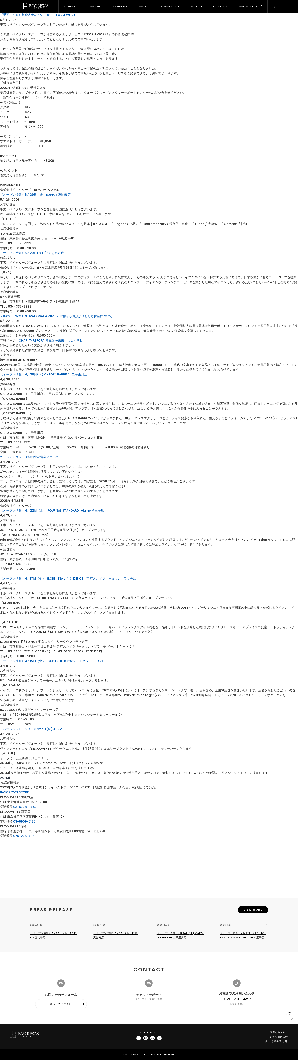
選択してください (61, 1004)
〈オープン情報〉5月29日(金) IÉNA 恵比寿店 (32, 253)
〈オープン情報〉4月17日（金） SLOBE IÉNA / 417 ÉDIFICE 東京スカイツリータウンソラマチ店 (68, 578)
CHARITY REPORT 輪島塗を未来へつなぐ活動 (51, 340)
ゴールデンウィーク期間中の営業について (29, 457)
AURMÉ (5, 777)
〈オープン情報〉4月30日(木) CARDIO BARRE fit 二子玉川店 (43, 374)
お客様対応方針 (279, 1036)
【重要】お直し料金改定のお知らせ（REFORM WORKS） (40, 15)
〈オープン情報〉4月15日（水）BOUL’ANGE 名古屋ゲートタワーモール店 (52, 661)
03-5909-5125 (24, 821)
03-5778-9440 (25, 807)
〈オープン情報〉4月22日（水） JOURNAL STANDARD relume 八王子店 (52, 510)
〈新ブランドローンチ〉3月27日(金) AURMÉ (32, 729)
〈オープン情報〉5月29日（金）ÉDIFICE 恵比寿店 (35, 194)
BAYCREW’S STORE (14, 792)
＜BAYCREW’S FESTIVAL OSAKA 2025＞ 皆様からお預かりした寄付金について (56, 316)
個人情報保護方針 (276, 1041)
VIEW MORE (253, 910)
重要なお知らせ (279, 1032)
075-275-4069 (25, 836)
